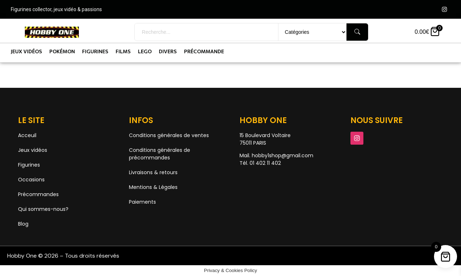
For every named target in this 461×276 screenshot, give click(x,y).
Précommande (204, 51)
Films (123, 51)
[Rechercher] (357, 32)
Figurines (95, 51)
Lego (145, 51)
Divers (168, 51)
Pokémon (62, 51)
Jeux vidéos (26, 51)
